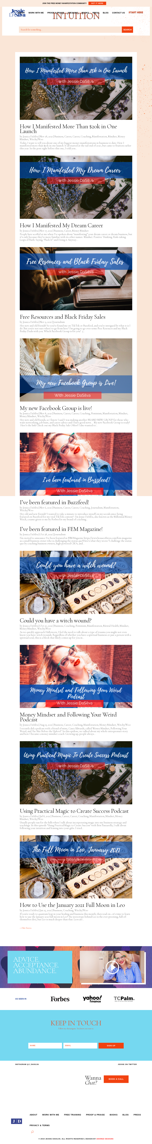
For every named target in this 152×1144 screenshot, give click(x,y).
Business (58, 136)
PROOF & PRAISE (55, 13)
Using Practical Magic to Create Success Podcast (74, 811)
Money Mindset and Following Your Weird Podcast (68, 717)
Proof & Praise (95, 1115)
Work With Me (50, 1115)
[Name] (45, 1046)
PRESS (96, 13)
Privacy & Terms (40, 1125)
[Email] (80, 1046)
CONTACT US (118, 13)
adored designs (105, 1139)
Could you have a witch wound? (55, 620)
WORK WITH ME (36, 13)
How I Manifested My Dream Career (61, 225)
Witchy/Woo (36, 139)
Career (68, 136)
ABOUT (21, 13)
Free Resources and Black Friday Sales (62, 316)
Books (114, 1115)
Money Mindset (80, 230)
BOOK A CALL (116, 1079)
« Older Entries (26, 928)
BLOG (105, 13)
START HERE (135, 13)
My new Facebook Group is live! (56, 408)
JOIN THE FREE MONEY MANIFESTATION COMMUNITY (74, 3)
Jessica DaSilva (30, 136)
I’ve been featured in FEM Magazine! (61, 529)
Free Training (72, 1115)
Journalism (59, 322)
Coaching (86, 136)
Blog (126, 1115)
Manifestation (99, 136)
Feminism (96, 413)
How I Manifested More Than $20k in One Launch (68, 129)
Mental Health (111, 625)
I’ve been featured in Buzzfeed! (54, 502)
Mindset (112, 136)
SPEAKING (73, 13)
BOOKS (85, 13)
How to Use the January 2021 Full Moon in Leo (72, 905)
